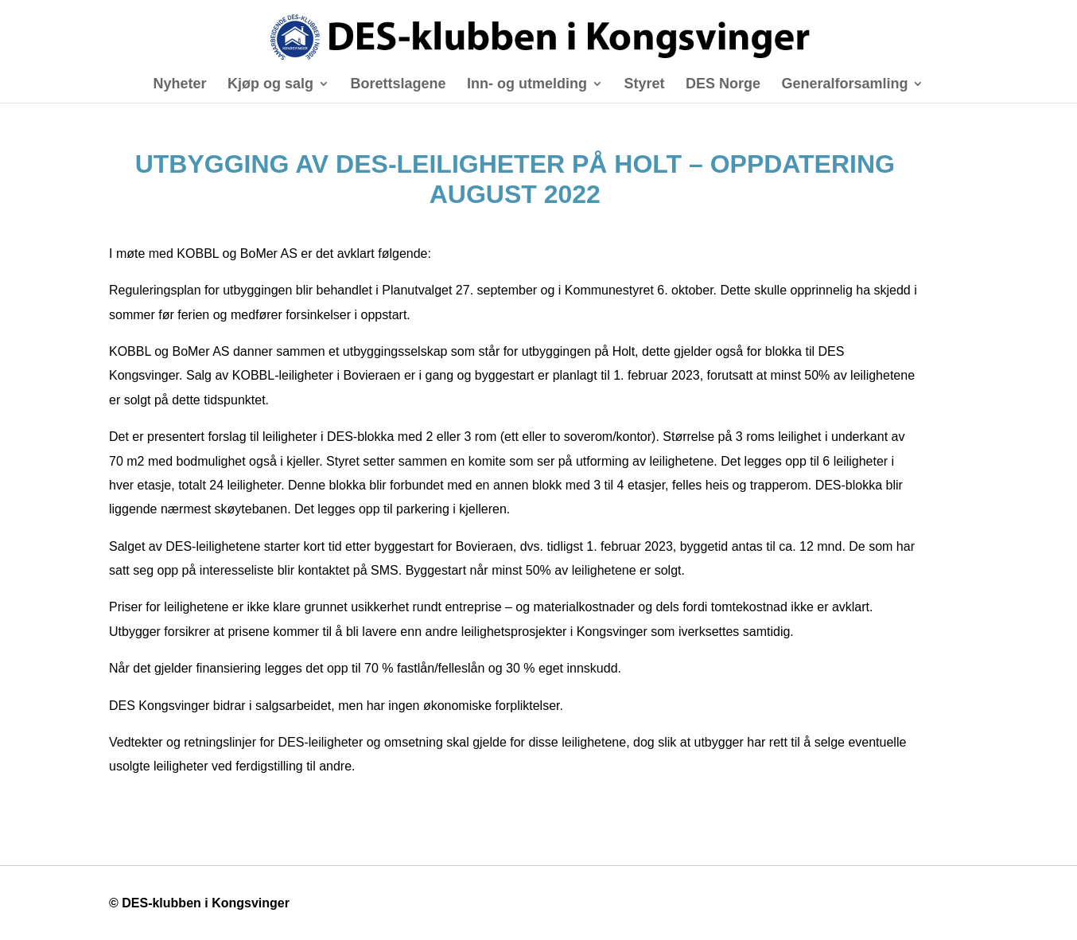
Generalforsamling (844, 85)
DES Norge (723, 85)
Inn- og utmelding (527, 85)
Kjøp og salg (270, 85)
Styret (644, 85)
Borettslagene (397, 85)
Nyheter (180, 85)
